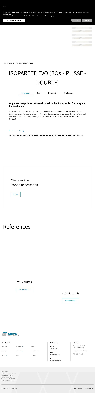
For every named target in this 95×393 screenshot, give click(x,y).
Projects (33, 346)
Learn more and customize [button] (14, 20)
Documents (52, 93)
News (17, 355)
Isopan (4, 355)
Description (26, 93)
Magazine (4, 351)
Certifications (69, 93)
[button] (16, 194)
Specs (39, 93)
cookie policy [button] (6, 14)
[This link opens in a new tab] (74, 354)
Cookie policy (78, 388)
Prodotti (5, 63)
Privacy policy (89, 388)
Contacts (33, 355)
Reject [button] (76, 20)
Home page (4, 346)
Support (19, 351)
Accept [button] (87, 20)
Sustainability (34, 351)
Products (19, 347)
